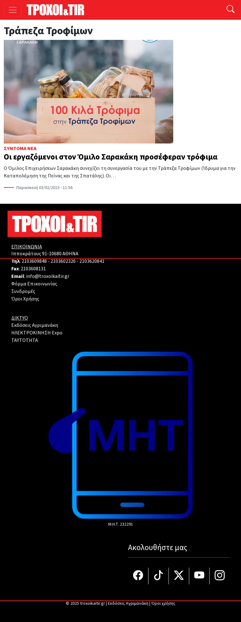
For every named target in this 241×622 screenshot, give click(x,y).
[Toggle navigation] (13, 9)
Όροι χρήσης (163, 603)
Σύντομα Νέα (20, 148)
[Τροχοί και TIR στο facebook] (138, 576)
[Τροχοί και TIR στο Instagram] (220, 576)
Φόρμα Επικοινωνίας (34, 283)
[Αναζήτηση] (230, 10)
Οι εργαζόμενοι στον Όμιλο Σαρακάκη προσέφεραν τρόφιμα (110, 157)
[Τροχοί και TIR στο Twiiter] (179, 576)
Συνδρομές (23, 291)
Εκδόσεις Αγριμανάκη (34, 325)
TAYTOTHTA (24, 340)
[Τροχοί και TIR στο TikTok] (158, 576)
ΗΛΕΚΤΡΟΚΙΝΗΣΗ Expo (36, 332)
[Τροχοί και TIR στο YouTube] (199, 576)
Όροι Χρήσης (25, 298)
